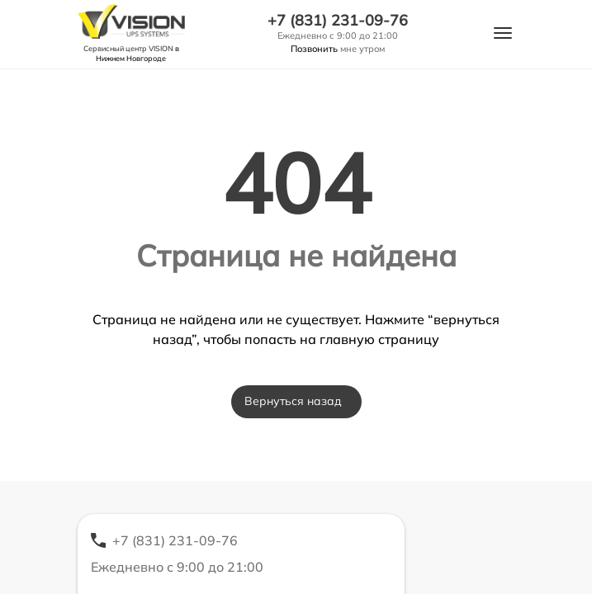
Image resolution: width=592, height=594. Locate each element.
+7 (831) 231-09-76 (338, 21)
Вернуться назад (293, 401)
